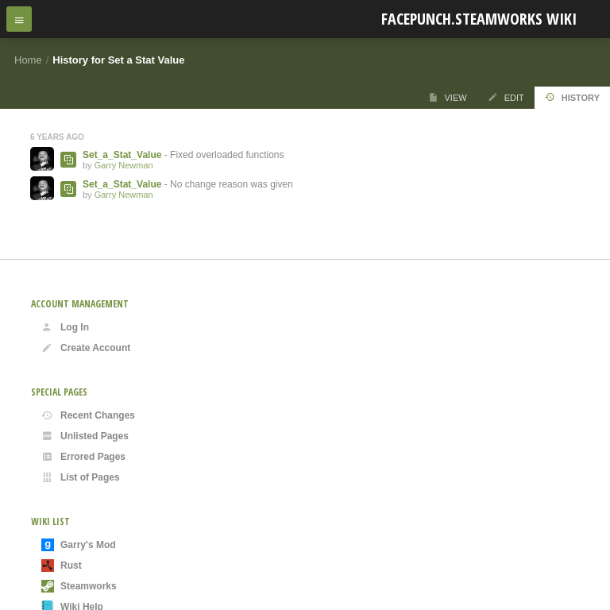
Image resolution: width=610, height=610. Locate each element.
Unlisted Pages (85, 436)
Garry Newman (124, 165)
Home (28, 60)
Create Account (85, 348)
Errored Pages (83, 456)
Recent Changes (88, 415)
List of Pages (80, 477)
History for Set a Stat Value (118, 60)
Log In (65, 327)
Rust (61, 565)
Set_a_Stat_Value (122, 154)
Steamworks (79, 586)
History (572, 97)
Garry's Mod (78, 545)
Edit (506, 97)
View (447, 97)
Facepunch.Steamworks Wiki (479, 18)
